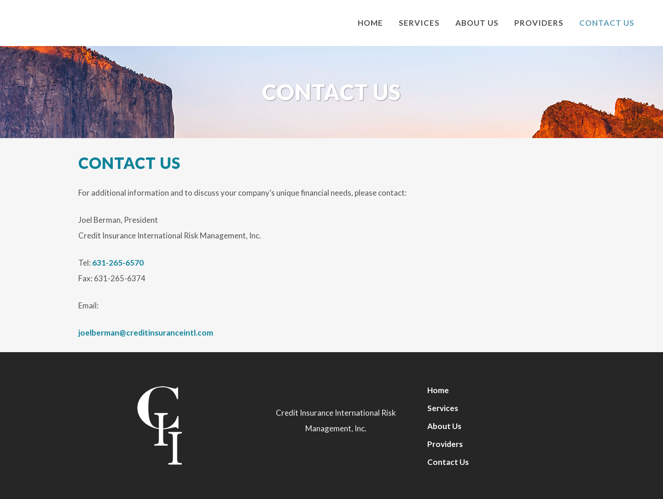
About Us (444, 426)
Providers (445, 444)
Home (438, 390)
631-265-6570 (118, 262)
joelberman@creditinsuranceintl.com (145, 332)
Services (442, 408)
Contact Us (448, 462)
